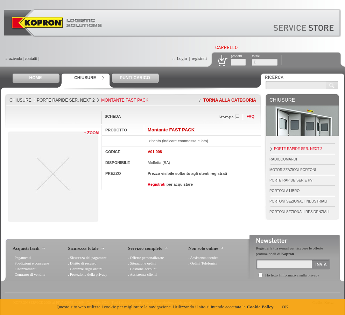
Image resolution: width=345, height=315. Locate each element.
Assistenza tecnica (204, 257)
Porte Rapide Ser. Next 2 (66, 100)
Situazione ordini (143, 263)
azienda (15, 58)
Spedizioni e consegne (32, 263)
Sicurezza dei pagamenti (89, 257)
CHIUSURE (85, 77)
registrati (199, 58)
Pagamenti (23, 257)
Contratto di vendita (30, 274)
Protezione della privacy (88, 274)
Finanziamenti (26, 269)
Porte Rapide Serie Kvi (291, 180)
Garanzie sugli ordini (86, 269)
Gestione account (143, 269)
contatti (31, 58)
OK (285, 306)
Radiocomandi (283, 159)
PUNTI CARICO (135, 77)
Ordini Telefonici (203, 263)
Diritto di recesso (83, 263)
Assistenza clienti (143, 274)
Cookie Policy (260, 306)
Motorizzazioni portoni (292, 170)
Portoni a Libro (284, 191)
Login (182, 58)
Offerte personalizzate (147, 257)
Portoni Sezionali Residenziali (299, 212)
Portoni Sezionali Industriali (298, 201)
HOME (35, 77)
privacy (313, 275)
